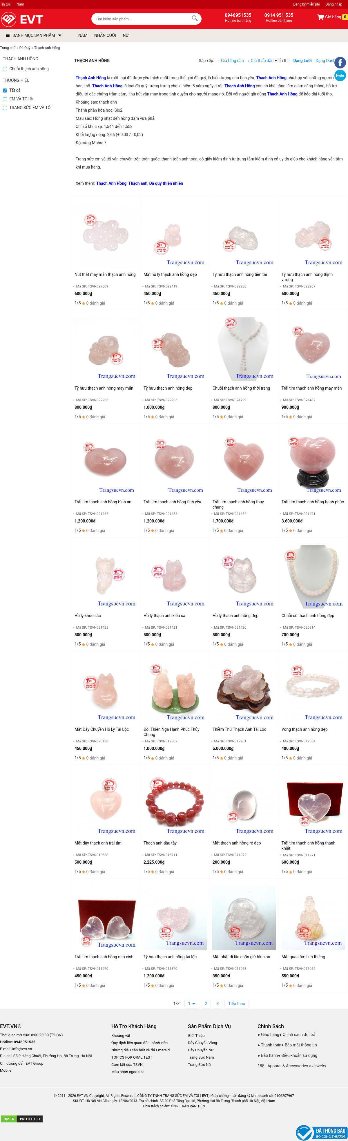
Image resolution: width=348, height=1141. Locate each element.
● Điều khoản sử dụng (298, 1055)
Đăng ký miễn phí (306, 4)
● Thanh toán (269, 1045)
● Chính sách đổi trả (297, 1034)
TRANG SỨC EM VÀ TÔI (27, 107)
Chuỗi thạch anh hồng (26, 68)
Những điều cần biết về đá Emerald (140, 1050)
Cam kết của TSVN (127, 1064)
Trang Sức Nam (201, 1057)
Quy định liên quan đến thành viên (139, 1043)
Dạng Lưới (302, 60)
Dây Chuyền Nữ (200, 1050)
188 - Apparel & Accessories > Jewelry (292, 1066)
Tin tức (5, 4)
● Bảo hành (268, 1055)
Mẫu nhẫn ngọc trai (127, 1072)
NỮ (125, 35)
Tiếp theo (236, 1003)
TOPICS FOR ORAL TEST (131, 1057)
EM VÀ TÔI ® (18, 99)
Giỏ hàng (332, 17)
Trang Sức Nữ (199, 1064)
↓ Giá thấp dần (261, 60)
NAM (82, 35)
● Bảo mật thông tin (299, 1045)
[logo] (35, 20)
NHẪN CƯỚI (105, 35)
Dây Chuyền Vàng (202, 1043)
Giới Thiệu (196, 1035)
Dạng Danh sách (330, 60)
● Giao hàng (268, 1034)
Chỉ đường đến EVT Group (22, 1063)
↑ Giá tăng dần (231, 60)
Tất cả (11, 90)
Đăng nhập (334, 4)
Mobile (5, 1070)
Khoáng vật (120, 1035)
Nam (20, 4)
